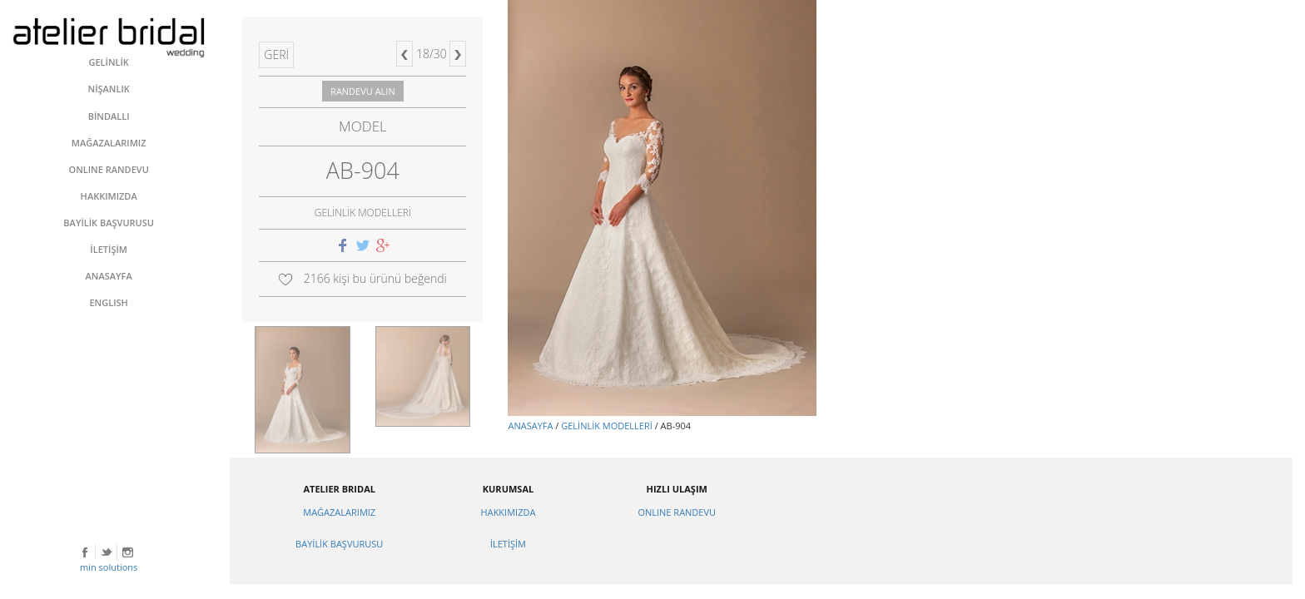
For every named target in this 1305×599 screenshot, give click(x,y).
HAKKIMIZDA (508, 512)
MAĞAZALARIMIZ (339, 512)
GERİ (276, 54)
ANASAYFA (530, 425)
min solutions (108, 567)
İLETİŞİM (508, 543)
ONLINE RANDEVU (677, 512)
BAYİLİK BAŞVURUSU (339, 543)
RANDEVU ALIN (362, 91)
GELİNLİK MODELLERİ (606, 425)
